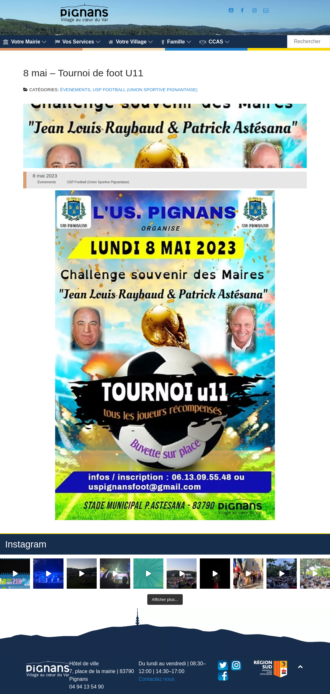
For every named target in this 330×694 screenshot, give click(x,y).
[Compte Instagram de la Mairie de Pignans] (255, 10)
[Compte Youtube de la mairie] (232, 10)
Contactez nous (156, 679)
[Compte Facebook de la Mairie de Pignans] (243, 10)
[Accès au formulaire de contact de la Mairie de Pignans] (266, 10)
